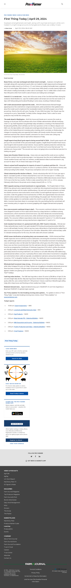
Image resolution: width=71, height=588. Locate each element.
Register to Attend (17, 440)
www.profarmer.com (10, 297)
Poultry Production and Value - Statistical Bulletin (29, 327)
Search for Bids (17, 358)
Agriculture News (23, 15)
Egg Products (18, 314)
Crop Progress (18, 331)
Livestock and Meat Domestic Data (25, 310)
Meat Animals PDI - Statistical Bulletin (26, 318)
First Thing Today (11, 341)
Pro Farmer (8, 15)
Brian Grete (9, 28)
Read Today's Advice (17, 393)
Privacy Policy (35, 573)
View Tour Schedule (17, 443)
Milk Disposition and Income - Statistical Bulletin (29, 322)
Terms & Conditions (35, 569)
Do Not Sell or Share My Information (36, 576)
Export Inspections (21, 306)
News (14, 15)
